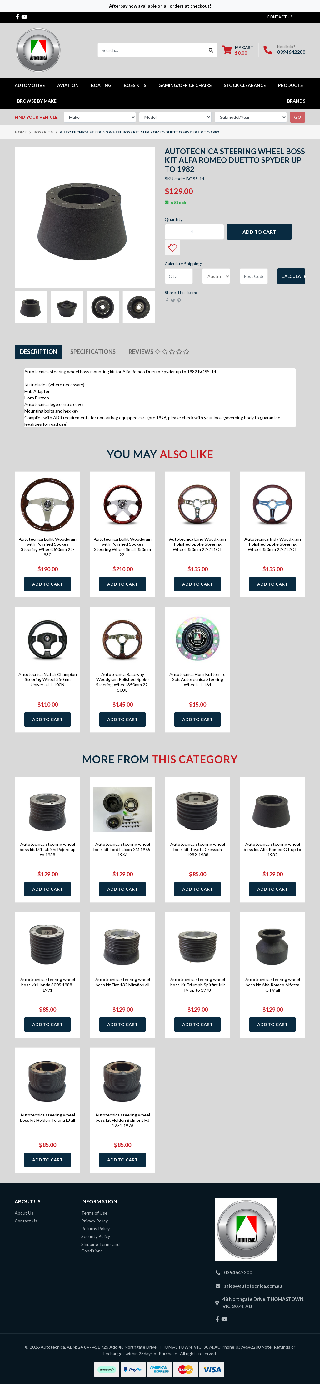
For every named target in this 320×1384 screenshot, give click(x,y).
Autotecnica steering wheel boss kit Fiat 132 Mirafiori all (122, 982)
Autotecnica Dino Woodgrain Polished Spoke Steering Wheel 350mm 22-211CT (197, 544)
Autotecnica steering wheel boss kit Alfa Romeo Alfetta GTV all (272, 985)
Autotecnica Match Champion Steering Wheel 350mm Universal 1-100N (47, 680)
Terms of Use (94, 1213)
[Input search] (151, 50)
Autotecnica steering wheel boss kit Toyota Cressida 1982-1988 (197, 849)
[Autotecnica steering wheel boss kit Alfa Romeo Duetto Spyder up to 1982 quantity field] (194, 232)
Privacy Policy (94, 1220)
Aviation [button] (68, 85)
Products (290, 85)
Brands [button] (296, 100)
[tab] (38, 352)
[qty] (179, 276)
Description (38, 351)
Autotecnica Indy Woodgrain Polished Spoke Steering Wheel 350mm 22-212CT (272, 544)
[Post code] (254, 276)
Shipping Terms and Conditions (100, 1247)
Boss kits (135, 85)
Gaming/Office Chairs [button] (185, 85)
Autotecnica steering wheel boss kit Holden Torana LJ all (47, 1117)
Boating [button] (101, 85)
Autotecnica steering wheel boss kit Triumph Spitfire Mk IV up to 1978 (197, 985)
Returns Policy (95, 1228)
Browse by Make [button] (37, 100)
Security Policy (95, 1236)
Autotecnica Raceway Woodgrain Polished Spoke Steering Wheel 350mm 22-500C (122, 682)
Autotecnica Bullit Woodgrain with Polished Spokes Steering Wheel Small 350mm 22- (123, 546)
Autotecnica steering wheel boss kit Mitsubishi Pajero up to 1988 (48, 849)
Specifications (93, 351)
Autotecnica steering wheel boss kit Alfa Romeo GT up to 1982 (272, 849)
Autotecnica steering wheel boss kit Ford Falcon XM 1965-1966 (122, 849)
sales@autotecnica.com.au (253, 1286)
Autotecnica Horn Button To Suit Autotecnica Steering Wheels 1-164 (197, 680)
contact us (280, 16)
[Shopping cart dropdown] (238, 50)
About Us (24, 1213)
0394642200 (291, 52)
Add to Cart (259, 232)
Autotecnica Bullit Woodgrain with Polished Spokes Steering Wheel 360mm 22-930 (48, 546)
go (297, 117)
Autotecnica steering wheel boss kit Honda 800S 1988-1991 (47, 985)
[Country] (216, 276)
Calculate (293, 276)
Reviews (159, 351)
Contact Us (26, 1220)
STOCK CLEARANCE (245, 85)
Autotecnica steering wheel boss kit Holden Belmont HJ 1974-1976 (122, 1120)
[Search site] (211, 50)
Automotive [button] (30, 85)
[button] (172, 247)
